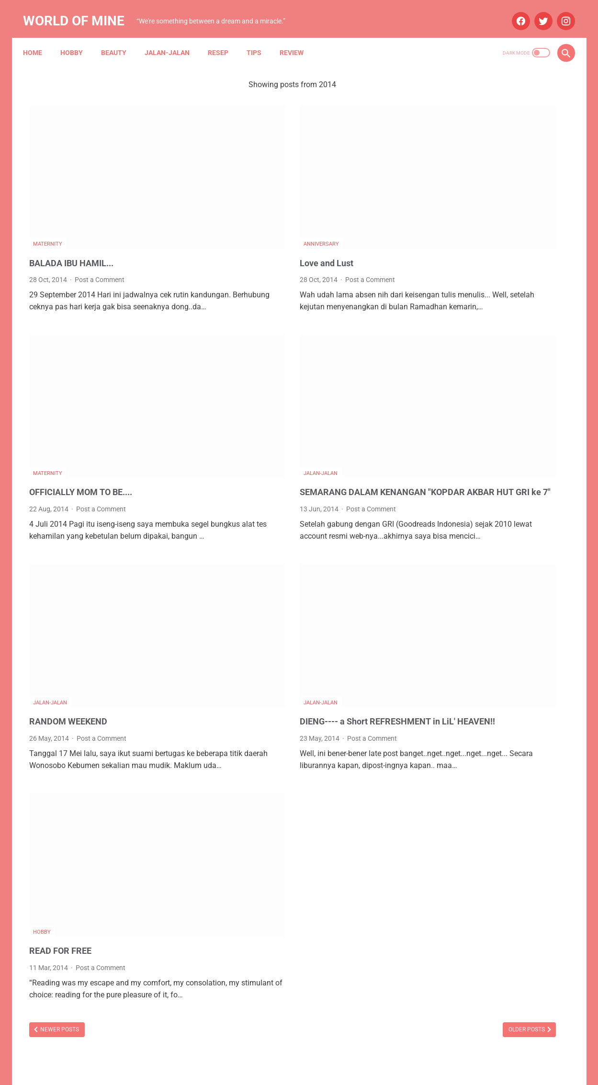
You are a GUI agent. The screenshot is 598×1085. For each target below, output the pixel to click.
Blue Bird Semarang (517, 730)
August (462, 616)
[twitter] (536, 11)
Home (38, 38)
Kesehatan (446, 766)
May (458, 549)
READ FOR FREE (63, 822)
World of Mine (80, 11)
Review (298, 38)
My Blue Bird (448, 803)
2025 (449, 515)
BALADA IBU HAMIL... (76, 207)
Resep (224, 38)
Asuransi (509, 712)
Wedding (500, 821)
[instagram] (559, 11)
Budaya (441, 748)
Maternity (47, 189)
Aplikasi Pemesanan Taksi (515, 694)
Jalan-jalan (173, 38)
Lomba (484, 766)
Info (502, 748)
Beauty (120, 38)
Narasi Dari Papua (506, 803)
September (469, 599)
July (458, 531)
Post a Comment (99, 224)
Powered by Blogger (309, 1070)
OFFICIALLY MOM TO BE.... (87, 402)
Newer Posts (59, 913)
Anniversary (239, 189)
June (459, 633)
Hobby (78, 38)
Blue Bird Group (453, 730)
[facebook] (514, 11)
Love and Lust (247, 207)
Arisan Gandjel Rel (457, 712)
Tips (260, 38)
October (464, 582)
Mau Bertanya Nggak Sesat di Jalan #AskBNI (497, 785)
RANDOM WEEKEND (72, 612)
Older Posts (363, 913)
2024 (449, 565)
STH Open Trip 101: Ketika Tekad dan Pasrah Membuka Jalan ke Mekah (490, 180)
